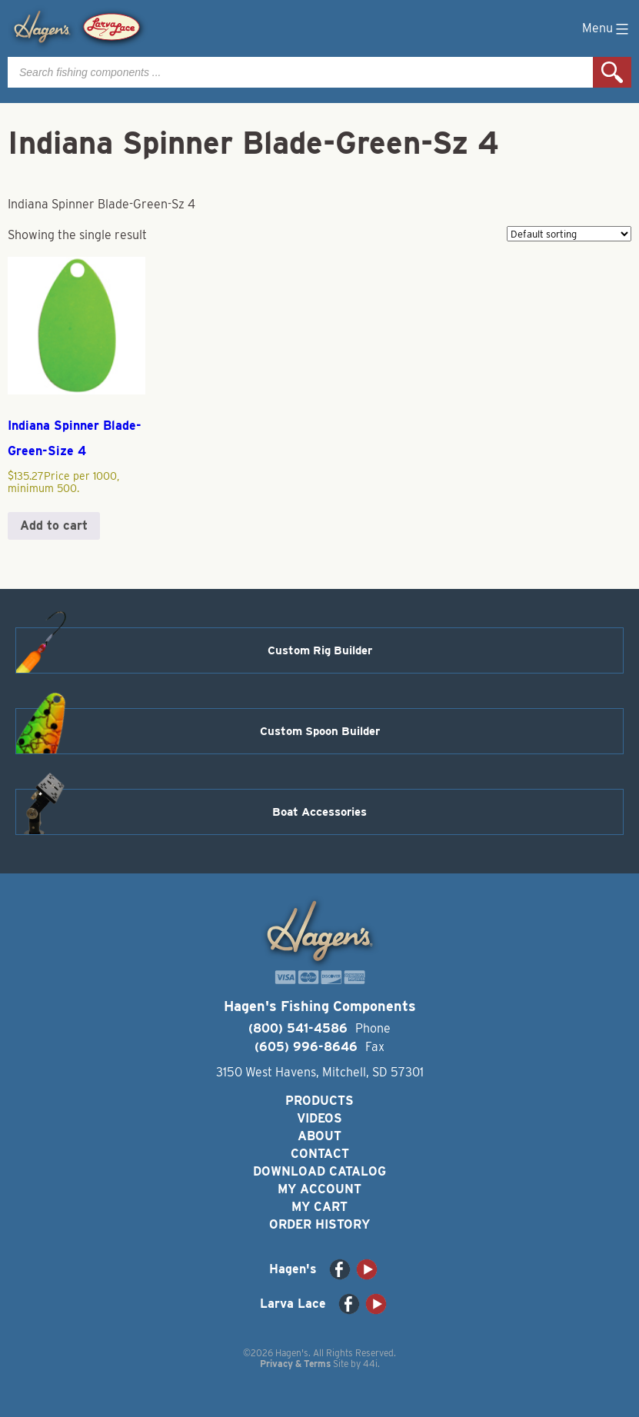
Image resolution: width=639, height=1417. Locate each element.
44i (370, 1363)
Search (612, 72)
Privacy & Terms (295, 1363)
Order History (319, 1224)
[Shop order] (569, 233)
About (319, 1136)
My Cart (319, 1206)
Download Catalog (319, 1171)
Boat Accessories (319, 812)
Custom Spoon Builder (320, 731)
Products (319, 1100)
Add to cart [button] (54, 525)
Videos (319, 1118)
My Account (319, 1189)
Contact (320, 1153)
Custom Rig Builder (320, 650)
